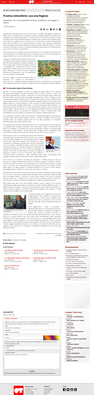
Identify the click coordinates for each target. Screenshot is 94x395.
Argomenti (46, 392)
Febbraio (75, 315)
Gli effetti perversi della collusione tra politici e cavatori (77, 93)
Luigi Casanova (10, 26)
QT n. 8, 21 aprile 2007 (42, 253)
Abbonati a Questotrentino (74, 130)
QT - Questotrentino (73, 253)
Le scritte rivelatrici (72, 273)
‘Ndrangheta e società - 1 (74, 265)
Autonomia (15, 240)
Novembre (71, 327)
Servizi (22, 10)
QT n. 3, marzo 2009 (12, 10)
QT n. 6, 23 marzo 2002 (13, 253)
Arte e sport (70, 275)
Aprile (73, 352)
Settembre (72, 334)
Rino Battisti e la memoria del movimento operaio (48, 234)
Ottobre (75, 330)
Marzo (76, 356)
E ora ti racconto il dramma (75, 261)
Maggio (78, 347)
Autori (45, 393)
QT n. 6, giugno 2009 (41, 261)
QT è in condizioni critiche (74, 121)
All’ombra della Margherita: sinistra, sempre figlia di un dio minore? (77, 256)
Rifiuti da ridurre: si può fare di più (14, 233)
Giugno (73, 343)
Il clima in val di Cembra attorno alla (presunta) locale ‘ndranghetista (78, 26)
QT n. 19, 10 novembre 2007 (14, 261)
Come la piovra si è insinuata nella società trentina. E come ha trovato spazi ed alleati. (77, 47)
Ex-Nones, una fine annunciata (76, 271)
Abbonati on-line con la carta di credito (78, 140)
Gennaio (75, 319)
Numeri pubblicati (48, 389)
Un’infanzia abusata (73, 259)
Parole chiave (47, 390)
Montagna (23, 240)
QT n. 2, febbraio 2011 (12, 269)
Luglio (77, 338)
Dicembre (70, 323)
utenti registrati (35, 322)
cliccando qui (14, 343)
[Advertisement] (32, 291)
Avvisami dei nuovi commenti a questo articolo (20, 350)
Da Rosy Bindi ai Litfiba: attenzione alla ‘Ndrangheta (77, 99)
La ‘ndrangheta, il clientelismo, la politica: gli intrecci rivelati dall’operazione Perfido (76, 41)
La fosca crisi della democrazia (76, 263)
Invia (32, 371)
